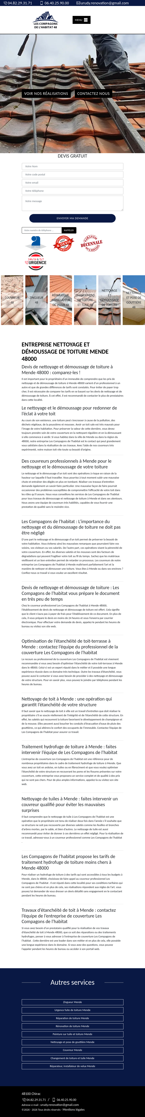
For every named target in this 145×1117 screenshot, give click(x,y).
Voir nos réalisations (46, 93)
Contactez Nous (93, 93)
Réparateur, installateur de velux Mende (72, 1066)
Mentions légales (74, 1109)
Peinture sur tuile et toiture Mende (72, 1034)
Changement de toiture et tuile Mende (72, 1058)
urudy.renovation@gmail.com (102, 3)
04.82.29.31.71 (17, 3)
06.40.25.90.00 (54, 3)
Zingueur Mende (72, 1002)
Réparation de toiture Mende (72, 1018)
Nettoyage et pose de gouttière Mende (73, 1042)
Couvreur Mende (72, 1050)
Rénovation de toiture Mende (72, 1026)
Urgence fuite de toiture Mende (72, 1010)
